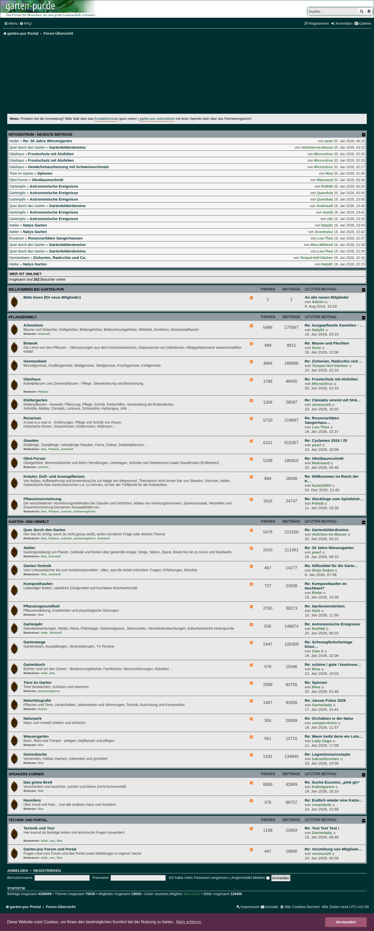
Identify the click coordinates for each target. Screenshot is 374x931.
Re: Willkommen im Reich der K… (332, 478)
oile (330, 219)
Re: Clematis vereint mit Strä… (333, 400)
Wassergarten (36, 736)
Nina (329, 173)
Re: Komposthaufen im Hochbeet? (326, 586)
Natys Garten (35, 225)
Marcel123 (192, 894)
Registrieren (47, 871)
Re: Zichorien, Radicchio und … (334, 361)
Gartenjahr (17, 186)
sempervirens (324, 723)
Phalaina (43, 391)
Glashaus (16, 154)
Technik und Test (38, 828)
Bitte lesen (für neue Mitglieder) (52, 297)
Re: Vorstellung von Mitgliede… (333, 849)
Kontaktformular (106, 118)
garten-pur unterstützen (157, 118)
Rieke (317, 592)
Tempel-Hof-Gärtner (316, 258)
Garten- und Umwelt (28, 522)
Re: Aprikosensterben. (325, 606)
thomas (42, 709)
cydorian (43, 467)
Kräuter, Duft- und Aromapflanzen (54, 476)
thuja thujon (323, 570)
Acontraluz (324, 232)
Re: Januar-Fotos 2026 (325, 700)
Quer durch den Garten (27, 147)
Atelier (14, 141)
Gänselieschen (325, 759)
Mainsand (325, 180)
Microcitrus (323, 154)
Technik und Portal (28, 820)
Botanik (30, 343)
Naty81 (327, 225)
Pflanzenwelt (22, 317)
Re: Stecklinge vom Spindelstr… (334, 499)
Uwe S (317, 651)
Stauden (31, 440)
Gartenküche (35, 754)
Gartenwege (34, 642)
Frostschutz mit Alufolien (51, 154)
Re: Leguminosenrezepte (327, 754)
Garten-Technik (37, 566)
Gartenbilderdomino (67, 147)
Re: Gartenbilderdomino (327, 530)
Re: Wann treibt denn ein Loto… (334, 736)
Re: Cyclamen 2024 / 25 (326, 440)
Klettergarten (35, 400)
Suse (316, 348)
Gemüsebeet (19, 258)
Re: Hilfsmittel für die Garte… (331, 566)
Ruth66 (327, 186)
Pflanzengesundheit (41, 606)
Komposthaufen (38, 584)
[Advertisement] (187, 76)
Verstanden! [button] (346, 922)
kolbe (44, 632)
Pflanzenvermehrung (42, 499)
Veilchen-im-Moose (317, 147)
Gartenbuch (34, 664)
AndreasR (324, 206)
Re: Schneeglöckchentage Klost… (329, 644)
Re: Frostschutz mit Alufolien (331, 379)
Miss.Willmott (321, 245)
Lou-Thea (325, 238)
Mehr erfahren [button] (188, 922)
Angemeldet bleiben (250, 877)
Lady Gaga (322, 741)
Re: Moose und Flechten (327, 343)
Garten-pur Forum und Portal (49, 849)
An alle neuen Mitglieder (327, 297)
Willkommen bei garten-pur (36, 289)
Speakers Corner (26, 774)
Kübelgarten (323, 787)
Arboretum (33, 325)
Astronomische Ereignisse (54, 186)
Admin (318, 302)
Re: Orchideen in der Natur (329, 718)
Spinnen (44, 173)
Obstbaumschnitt (47, 180)
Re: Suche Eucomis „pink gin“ (332, 782)
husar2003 (321, 485)
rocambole (321, 805)
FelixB (317, 503)
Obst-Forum (18, 180)
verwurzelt (321, 404)
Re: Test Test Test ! (322, 828)
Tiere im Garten (21, 173)
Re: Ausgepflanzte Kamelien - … (334, 325)
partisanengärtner (84, 511)
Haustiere (32, 800)
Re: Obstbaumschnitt (324, 458)
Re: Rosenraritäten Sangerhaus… (322, 420)
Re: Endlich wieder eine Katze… (334, 800)
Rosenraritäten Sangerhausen (55, 238)
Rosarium (16, 238)
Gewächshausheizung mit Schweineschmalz (68, 167)
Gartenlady (322, 705)
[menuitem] (25, 23)
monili (328, 212)
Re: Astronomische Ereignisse (332, 624)
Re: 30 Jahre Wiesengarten (47, 141)
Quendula (325, 193)
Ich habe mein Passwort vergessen (199, 877)
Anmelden (17, 871)
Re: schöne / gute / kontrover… (333, 664)
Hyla (316, 610)
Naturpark (32, 718)
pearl (329, 141)
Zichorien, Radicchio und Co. (59, 257)
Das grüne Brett (37, 782)
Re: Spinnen (316, 682)
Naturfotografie (37, 700)
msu (52, 840)
